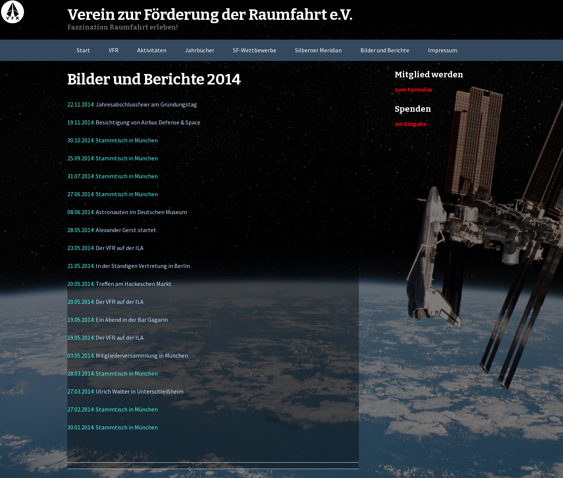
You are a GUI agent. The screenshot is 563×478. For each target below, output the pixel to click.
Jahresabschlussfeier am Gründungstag (146, 104)
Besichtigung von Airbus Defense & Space (148, 122)
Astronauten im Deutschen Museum (141, 212)
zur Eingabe (411, 123)
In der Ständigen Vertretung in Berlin (143, 265)
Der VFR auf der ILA (120, 248)
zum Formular (414, 89)
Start (83, 50)
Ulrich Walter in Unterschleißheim (140, 391)
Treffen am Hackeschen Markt (134, 283)
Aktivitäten (151, 50)
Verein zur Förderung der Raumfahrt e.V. (210, 15)
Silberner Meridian (318, 50)
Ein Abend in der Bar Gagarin (132, 319)
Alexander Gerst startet (126, 230)
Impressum (442, 50)
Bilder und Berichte (384, 50)
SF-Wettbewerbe (254, 50)
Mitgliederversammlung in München (142, 355)
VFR (114, 50)
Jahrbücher (199, 50)
